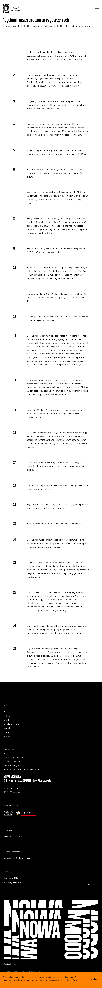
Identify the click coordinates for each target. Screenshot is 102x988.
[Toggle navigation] (96, 8)
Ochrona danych (11, 765)
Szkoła (7, 720)
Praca (6, 732)
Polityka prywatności (12, 971)
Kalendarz (8, 716)
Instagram (18, 836)
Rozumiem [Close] (94, 979)
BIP (5, 753)
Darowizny (9, 749)
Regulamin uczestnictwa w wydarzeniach (23, 769)
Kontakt (7, 736)
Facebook (7, 836)
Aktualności (9, 728)
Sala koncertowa (11, 724)
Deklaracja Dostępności (15, 757)
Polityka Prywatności (13, 761)
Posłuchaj (8, 712)
